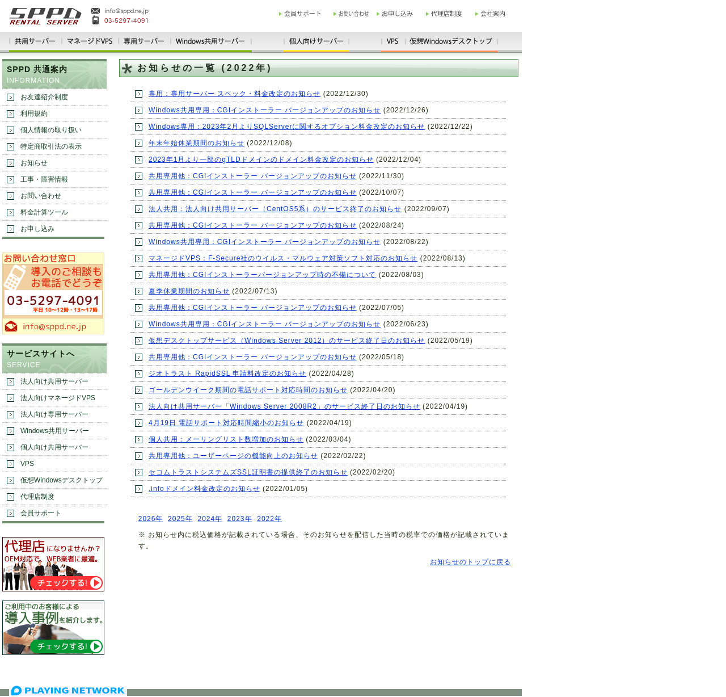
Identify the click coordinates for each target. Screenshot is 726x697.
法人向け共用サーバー (54, 381)
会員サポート (40, 513)
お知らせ (34, 163)
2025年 (180, 519)
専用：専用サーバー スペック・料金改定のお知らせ (234, 94)
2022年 (269, 519)
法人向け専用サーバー (54, 414)
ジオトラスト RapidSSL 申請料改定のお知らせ (227, 373)
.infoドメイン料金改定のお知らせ (204, 489)
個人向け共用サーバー (54, 447)
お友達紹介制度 (44, 97)
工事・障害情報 (44, 179)
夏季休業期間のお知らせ (189, 291)
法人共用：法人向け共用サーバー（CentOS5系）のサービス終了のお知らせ (275, 209)
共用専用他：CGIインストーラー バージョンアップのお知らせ (253, 176)
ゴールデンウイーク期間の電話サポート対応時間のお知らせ (248, 390)
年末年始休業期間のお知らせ (196, 143)
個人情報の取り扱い (51, 130)
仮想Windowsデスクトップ (61, 480)
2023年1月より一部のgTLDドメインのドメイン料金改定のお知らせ (261, 159)
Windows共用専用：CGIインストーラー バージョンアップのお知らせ (265, 110)
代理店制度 (37, 497)
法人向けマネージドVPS (57, 398)
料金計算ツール (44, 212)
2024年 (209, 519)
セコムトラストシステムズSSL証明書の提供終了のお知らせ (248, 472)
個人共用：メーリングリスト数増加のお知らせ (226, 439)
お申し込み (37, 229)
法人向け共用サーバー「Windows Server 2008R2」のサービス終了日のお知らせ (284, 406)
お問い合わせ (40, 196)
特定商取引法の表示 (51, 146)
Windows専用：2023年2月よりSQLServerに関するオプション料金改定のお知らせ (287, 127)
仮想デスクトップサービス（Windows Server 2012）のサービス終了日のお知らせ (287, 341)
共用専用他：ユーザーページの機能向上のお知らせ (233, 456)
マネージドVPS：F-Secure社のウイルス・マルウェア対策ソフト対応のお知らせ (283, 258)
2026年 (150, 519)
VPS (27, 464)
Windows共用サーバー (54, 431)
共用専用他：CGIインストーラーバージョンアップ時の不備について (262, 275)
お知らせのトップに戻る (470, 562)
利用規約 (34, 113)
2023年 (239, 519)
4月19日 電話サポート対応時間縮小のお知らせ (226, 423)
